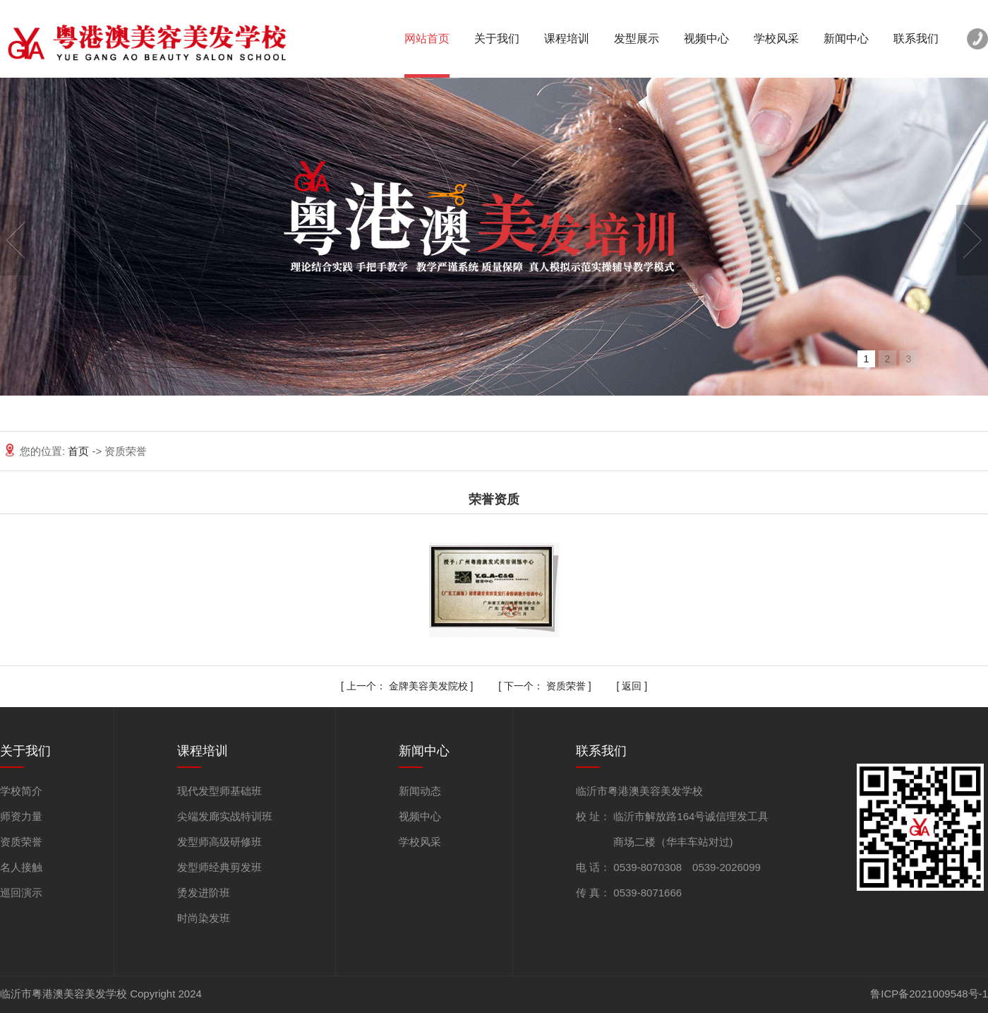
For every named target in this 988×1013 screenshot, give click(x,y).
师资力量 (21, 816)
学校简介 (21, 791)
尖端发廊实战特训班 (224, 816)
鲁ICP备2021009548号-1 (929, 994)
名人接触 (21, 867)
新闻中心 (846, 38)
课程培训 (566, 38)
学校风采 (776, 38)
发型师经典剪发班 (219, 867)
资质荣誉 (566, 686)
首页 (80, 451)
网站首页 (427, 38)
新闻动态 (420, 791)
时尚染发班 (203, 918)
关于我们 (496, 38)
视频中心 (706, 38)
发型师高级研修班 (219, 842)
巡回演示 (21, 893)
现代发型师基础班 (219, 791)
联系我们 (916, 38)
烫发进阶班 (203, 893)
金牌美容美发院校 (428, 686)
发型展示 (636, 38)
